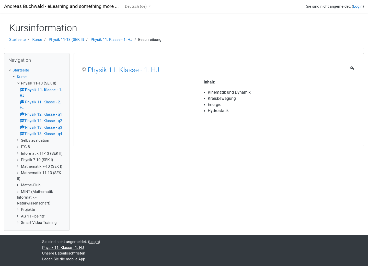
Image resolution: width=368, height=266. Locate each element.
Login (358, 6)
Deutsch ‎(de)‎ (136, 6)
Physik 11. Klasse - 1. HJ (111, 39)
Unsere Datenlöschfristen (63, 253)
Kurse (37, 39)
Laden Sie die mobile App (63, 259)
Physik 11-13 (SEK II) (66, 39)
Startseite (17, 39)
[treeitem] (36, 70)
